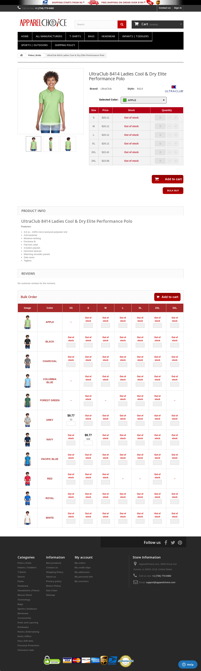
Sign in (178, 8)
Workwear (23, 613)
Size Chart (51, 590)
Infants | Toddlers (135, 36)
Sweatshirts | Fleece (29, 590)
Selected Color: (109, 99)
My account (84, 557)
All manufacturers (49, 36)
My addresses (82, 572)
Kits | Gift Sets (25, 641)
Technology (24, 599)
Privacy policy (53, 581)
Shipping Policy (65, 45)
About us (51, 576)
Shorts (21, 576)
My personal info (84, 576)
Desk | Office (25, 636)
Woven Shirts (25, 595)
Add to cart (167, 297)
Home (25, 36)
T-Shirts (75, 36)
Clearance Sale (26, 650)
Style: (131, 88)
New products (53, 563)
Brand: (94, 88)
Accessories (24, 618)
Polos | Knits (25, 563)
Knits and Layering (28, 622)
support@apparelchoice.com (160, 582)
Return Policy (53, 586)
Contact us (165, 8)
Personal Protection (28, 645)
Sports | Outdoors (34, 45)
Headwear (108, 36)
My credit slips (83, 567)
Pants (21, 581)
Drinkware (23, 627)
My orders (80, 563)
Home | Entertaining (28, 631)
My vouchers (82, 581)
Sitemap (50, 595)
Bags (91, 36)
